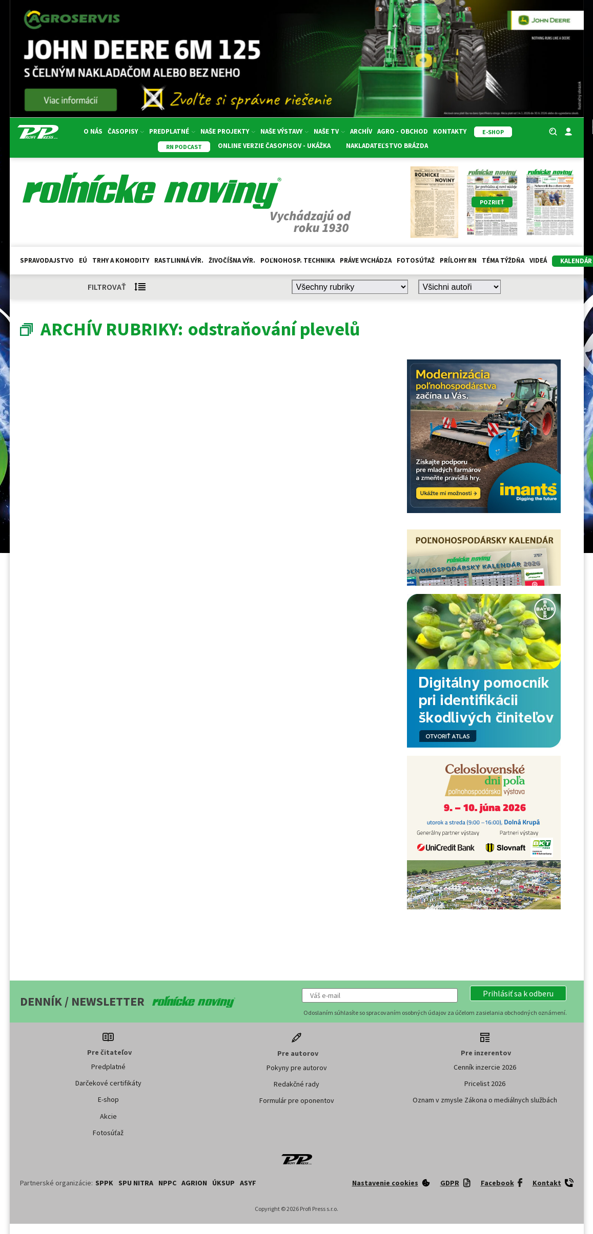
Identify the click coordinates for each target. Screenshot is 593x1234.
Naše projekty (227, 131)
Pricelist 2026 (484, 1083)
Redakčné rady (296, 1084)
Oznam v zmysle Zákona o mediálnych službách (485, 1099)
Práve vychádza (366, 260)
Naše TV (329, 131)
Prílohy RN (458, 260)
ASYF (248, 1182)
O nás (93, 131)
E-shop (108, 1099)
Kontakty (449, 131)
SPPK (104, 1182)
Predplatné (172, 131)
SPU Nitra (135, 1182)
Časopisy (126, 131)
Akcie (108, 1116)
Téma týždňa (503, 260)
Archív (361, 131)
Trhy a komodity (120, 260)
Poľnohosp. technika (297, 260)
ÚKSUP (223, 1182)
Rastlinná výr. (178, 260)
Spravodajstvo (47, 260)
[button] (518, 993)
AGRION (194, 1182)
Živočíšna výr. (232, 260)
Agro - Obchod (402, 131)
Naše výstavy (284, 131)
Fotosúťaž (416, 260)
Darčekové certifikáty (108, 1083)
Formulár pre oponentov (296, 1100)
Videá (538, 260)
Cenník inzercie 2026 (485, 1067)
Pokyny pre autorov (297, 1067)
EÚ (83, 260)
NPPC (167, 1182)
